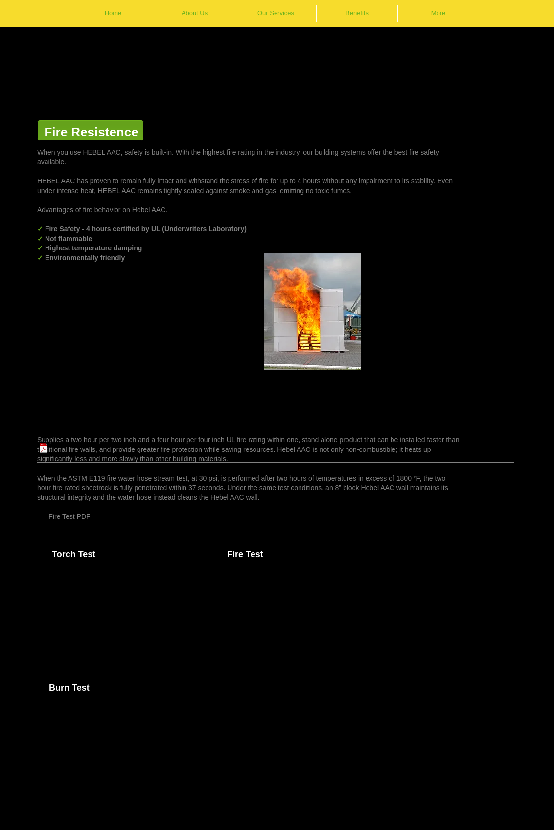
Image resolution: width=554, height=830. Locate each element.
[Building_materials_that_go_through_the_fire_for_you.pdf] (43, 449)
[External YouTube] (130, 616)
